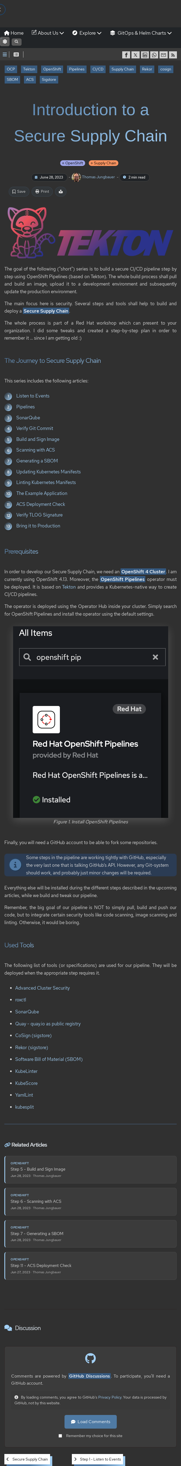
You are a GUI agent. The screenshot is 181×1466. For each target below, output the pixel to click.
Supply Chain (123, 69)
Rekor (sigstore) (31, 1047)
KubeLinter (26, 1071)
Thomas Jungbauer (94, 176)
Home (14, 33)
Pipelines (76, 69)
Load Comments (90, 1422)
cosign (165, 69)
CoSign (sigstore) (33, 1035)
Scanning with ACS (35, 450)
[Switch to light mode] (5, 41)
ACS (30, 79)
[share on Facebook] (126, 54)
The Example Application (41, 493)
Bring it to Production (38, 526)
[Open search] (17, 42)
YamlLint (24, 1095)
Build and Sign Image (37, 439)
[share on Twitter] (136, 54)
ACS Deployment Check (40, 504)
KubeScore (26, 1083)
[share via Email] (164, 54)
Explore (87, 33)
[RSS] (173, 54)
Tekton (29, 69)
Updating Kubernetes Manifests (48, 471)
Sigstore (49, 79)
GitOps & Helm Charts (141, 33)
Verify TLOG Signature (39, 515)
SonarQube (28, 417)
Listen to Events (33, 396)
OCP (11, 69)
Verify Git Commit (34, 428)
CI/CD (98, 69)
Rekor (147, 69)
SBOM (12, 79)
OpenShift (52, 69)
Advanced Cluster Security (42, 987)
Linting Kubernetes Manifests (46, 482)
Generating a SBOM (37, 461)
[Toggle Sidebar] (5, 54)
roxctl (20, 999)
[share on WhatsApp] (154, 54)
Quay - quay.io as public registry (48, 1023)
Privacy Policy (109, 1396)
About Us (48, 33)
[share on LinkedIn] (145, 54)
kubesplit (24, 1107)
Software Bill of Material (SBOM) (49, 1059)
